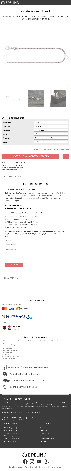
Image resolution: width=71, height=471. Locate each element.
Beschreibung (11, 278)
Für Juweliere (44, 430)
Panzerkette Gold (7, 354)
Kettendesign (7, 122)
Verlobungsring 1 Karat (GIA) (10, 356)
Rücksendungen (9, 436)
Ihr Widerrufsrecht (45, 433)
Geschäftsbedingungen (47, 438)
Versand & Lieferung (10, 433)
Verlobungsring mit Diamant (10, 346)
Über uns (42, 428)
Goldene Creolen (7, 348)
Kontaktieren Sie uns (10, 444)
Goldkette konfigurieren (9, 344)
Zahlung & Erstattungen (11, 438)
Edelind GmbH (17, 467)
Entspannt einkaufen (10, 430)
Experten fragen (12, 176)
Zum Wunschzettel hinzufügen (66, 156)
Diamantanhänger (7, 352)
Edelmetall (6, 126)
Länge (5, 142)
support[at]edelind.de (28, 418)
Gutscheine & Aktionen (11, 441)
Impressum (43, 441)
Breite (5, 134)
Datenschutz (44, 436)
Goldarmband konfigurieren (10, 350)
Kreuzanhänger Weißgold (9, 358)
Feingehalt (6, 130)
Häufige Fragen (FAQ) (10, 428)
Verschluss (6, 138)
